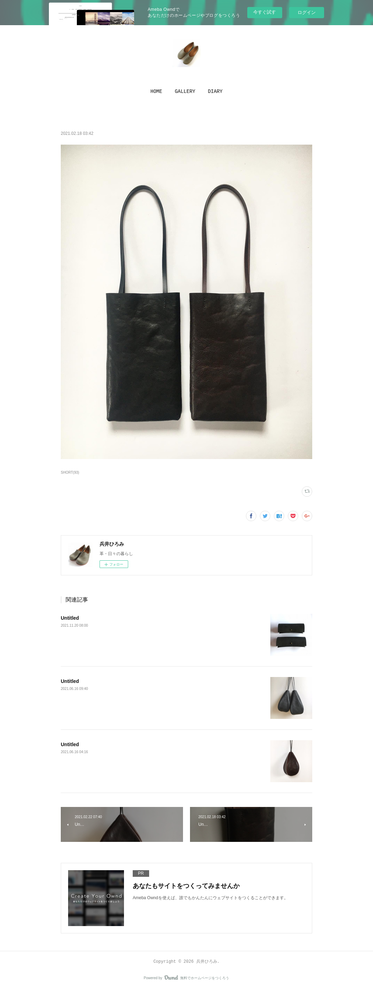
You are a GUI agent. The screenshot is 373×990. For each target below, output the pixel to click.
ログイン (307, 12)
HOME (156, 91)
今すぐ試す (264, 12)
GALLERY (185, 91)
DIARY (215, 91)
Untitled (70, 618)
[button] (156, 91)
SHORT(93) (70, 472)
